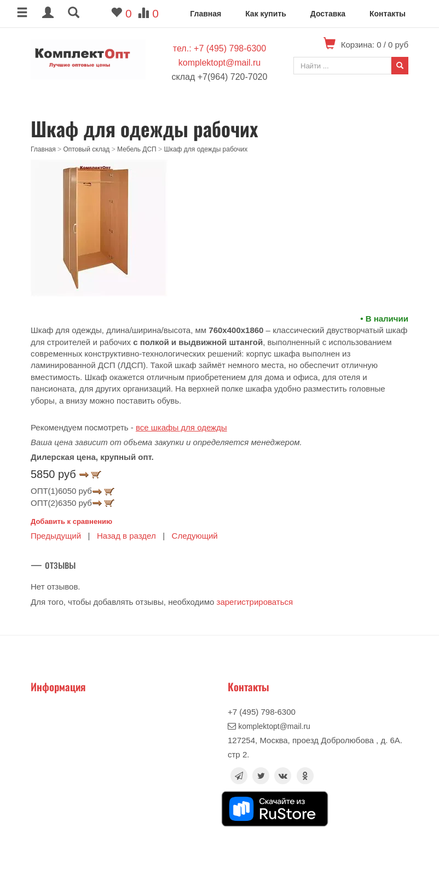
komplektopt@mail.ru (219, 62)
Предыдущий (56, 535)
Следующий (195, 535)
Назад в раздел (126, 535)
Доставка (327, 13)
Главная (205, 13)
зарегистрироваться (255, 601)
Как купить (265, 13)
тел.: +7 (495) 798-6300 (219, 48)
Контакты (387, 13)
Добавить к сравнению (71, 521)
